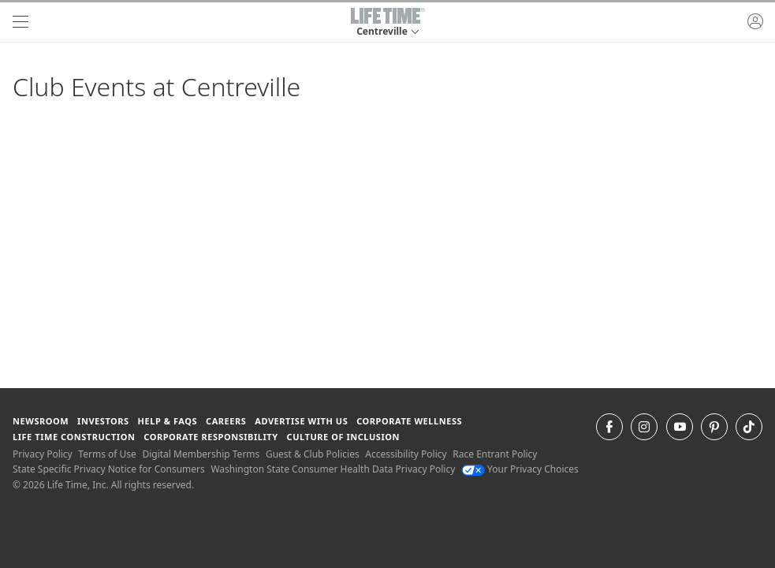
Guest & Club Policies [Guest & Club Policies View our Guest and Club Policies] (313, 454)
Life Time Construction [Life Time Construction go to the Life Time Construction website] (74, 437)
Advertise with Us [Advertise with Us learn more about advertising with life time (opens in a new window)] (301, 421)
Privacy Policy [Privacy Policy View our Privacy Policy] (43, 454)
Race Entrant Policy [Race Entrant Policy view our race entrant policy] (495, 454)
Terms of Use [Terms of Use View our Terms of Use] (107, 454)
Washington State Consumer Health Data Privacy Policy (333, 469)
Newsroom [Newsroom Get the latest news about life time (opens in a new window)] (41, 421)
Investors (103, 421)
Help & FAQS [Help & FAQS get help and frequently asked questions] (168, 421)
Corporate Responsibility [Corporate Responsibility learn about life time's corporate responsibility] (210, 437)
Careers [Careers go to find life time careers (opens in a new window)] (226, 421)
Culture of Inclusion (343, 437)
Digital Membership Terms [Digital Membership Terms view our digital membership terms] (200, 454)
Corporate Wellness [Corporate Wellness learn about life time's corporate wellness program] (409, 421)
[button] (388, 22)
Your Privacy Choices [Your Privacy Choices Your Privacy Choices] (520, 469)
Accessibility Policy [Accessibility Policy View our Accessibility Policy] (405, 454)
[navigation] (20, 22)
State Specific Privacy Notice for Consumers (109, 469)
